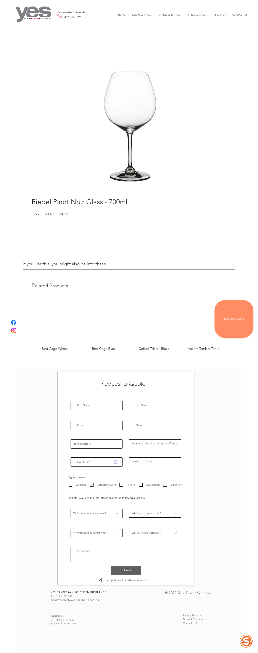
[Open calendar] (116, 462)
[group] (129, 326)
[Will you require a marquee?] (97, 513)
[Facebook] (13, 322)
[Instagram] (13, 330)
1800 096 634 (64, 596)
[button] (142, 14)
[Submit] (126, 570)
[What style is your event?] (155, 513)
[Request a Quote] (233, 319)
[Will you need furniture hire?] (97, 533)
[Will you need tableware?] (155, 533)
